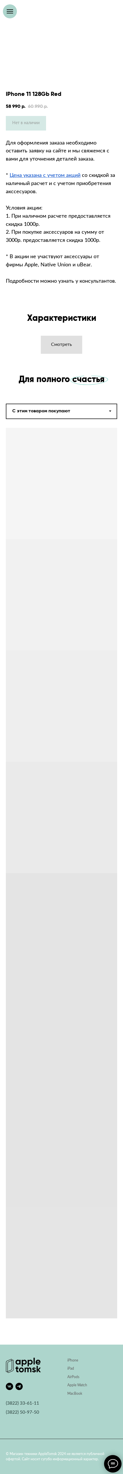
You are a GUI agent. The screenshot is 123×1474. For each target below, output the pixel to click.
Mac (70, 1393)
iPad (70, 1368)
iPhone (72, 1360)
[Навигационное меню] (10, 11)
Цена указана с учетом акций (45, 175)
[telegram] (19, 1386)
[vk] (9, 1386)
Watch (82, 1385)
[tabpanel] (61, 886)
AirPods (73, 1377)
